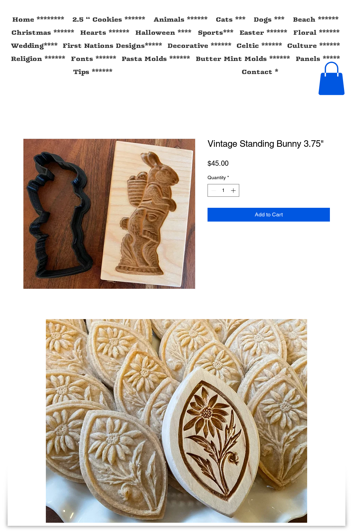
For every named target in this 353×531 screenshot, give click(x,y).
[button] (331, 78)
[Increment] (234, 190)
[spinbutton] (223, 190)
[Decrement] (213, 190)
